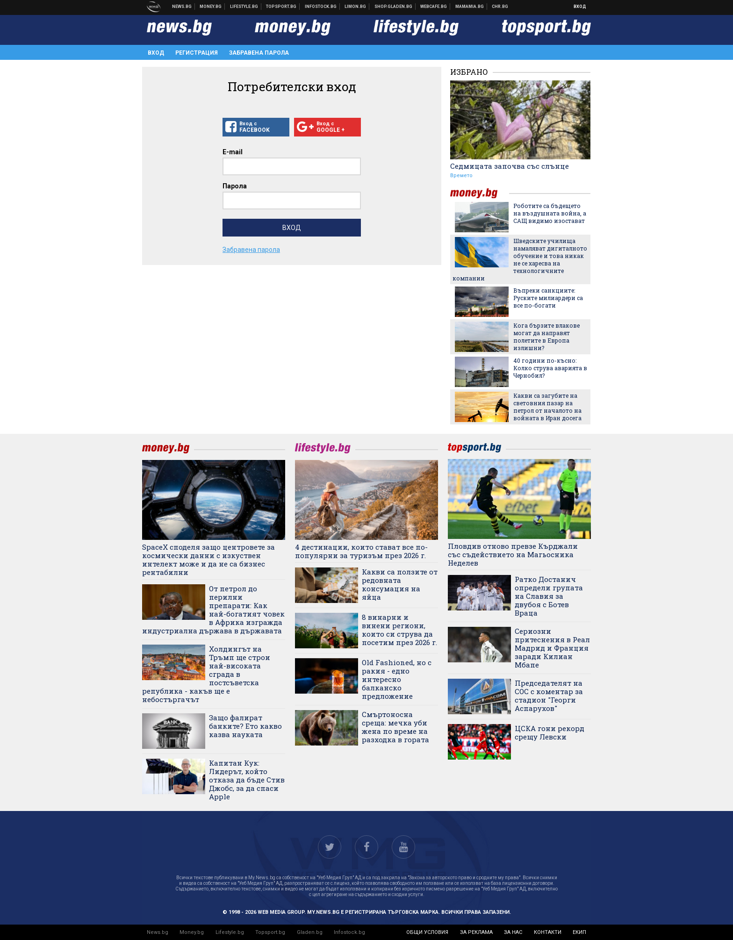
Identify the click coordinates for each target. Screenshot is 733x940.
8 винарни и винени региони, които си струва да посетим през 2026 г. (399, 629)
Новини (182, 6)
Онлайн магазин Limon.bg (355, 6)
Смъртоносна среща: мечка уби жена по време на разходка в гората (395, 727)
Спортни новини (281, 6)
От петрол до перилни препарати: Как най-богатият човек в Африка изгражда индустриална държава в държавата (213, 609)
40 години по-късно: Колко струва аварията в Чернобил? (550, 368)
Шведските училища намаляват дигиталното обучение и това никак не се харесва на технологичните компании (520, 259)
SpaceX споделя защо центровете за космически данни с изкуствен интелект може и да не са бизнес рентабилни (208, 559)
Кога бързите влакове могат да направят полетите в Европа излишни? (546, 337)
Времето (461, 175)
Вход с (256, 127)
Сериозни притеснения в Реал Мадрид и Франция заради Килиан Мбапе (552, 648)
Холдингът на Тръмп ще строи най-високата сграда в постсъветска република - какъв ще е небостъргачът (206, 674)
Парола (235, 186)
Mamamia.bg (470, 6)
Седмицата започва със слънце (509, 166)
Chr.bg (500, 6)
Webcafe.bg (433, 6)
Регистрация (196, 53)
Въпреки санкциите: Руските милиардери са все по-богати (548, 298)
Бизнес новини (211, 6)
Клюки (244, 6)
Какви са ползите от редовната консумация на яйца (400, 584)
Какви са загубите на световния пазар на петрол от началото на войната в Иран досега (547, 407)
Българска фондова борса (321, 6)
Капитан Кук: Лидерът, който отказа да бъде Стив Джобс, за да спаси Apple (247, 780)
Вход (580, 6)
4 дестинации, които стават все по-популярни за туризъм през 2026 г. (361, 551)
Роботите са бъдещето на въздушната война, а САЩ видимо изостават (549, 213)
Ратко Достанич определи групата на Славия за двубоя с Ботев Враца (549, 596)
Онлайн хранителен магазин (394, 6)
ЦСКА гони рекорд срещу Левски (549, 732)
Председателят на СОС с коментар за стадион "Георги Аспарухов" (549, 695)
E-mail (233, 152)
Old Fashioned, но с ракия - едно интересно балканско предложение (396, 679)
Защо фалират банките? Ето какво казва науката (245, 726)
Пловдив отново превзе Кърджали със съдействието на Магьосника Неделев (513, 554)
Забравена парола (259, 53)
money (479, 193)
